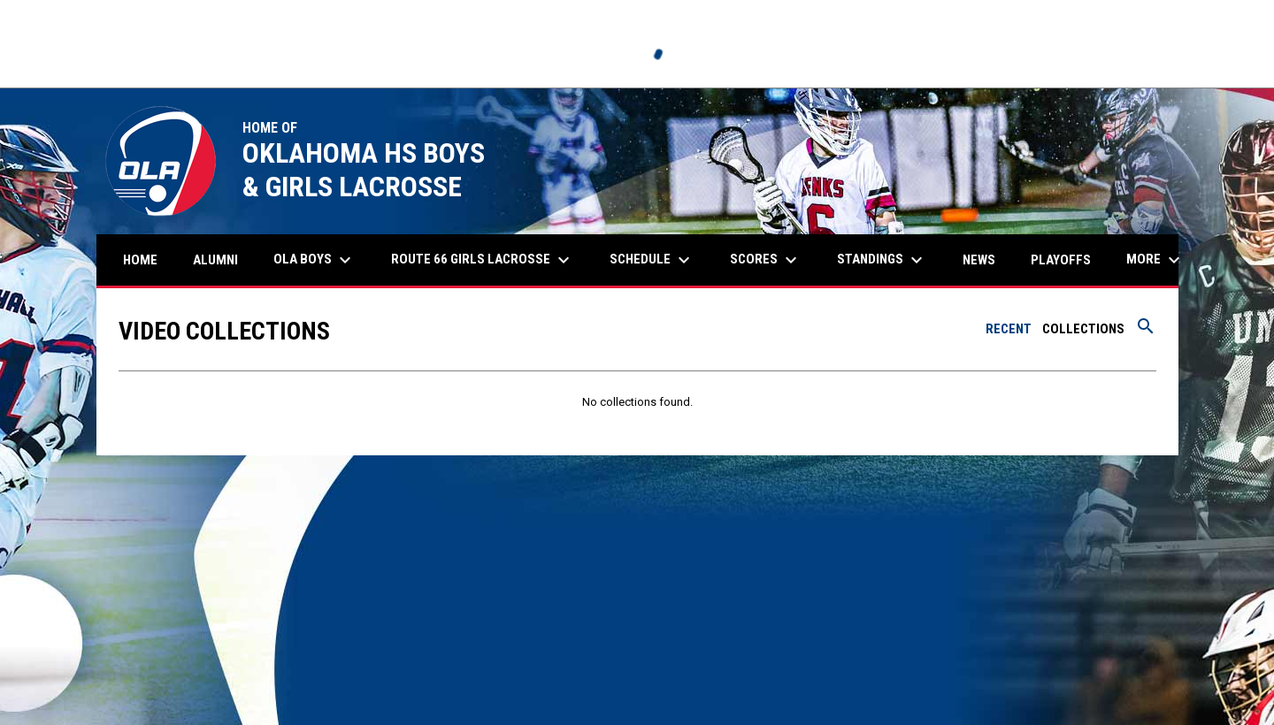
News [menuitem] (979, 260)
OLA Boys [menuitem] (314, 260)
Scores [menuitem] (766, 260)
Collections (1083, 329)
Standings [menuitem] (882, 260)
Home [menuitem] (140, 260)
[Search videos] (1145, 332)
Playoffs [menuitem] (1061, 260)
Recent (1009, 329)
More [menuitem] (1155, 260)
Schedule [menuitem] (652, 260)
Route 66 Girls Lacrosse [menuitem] (482, 260)
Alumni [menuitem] (222, 259)
